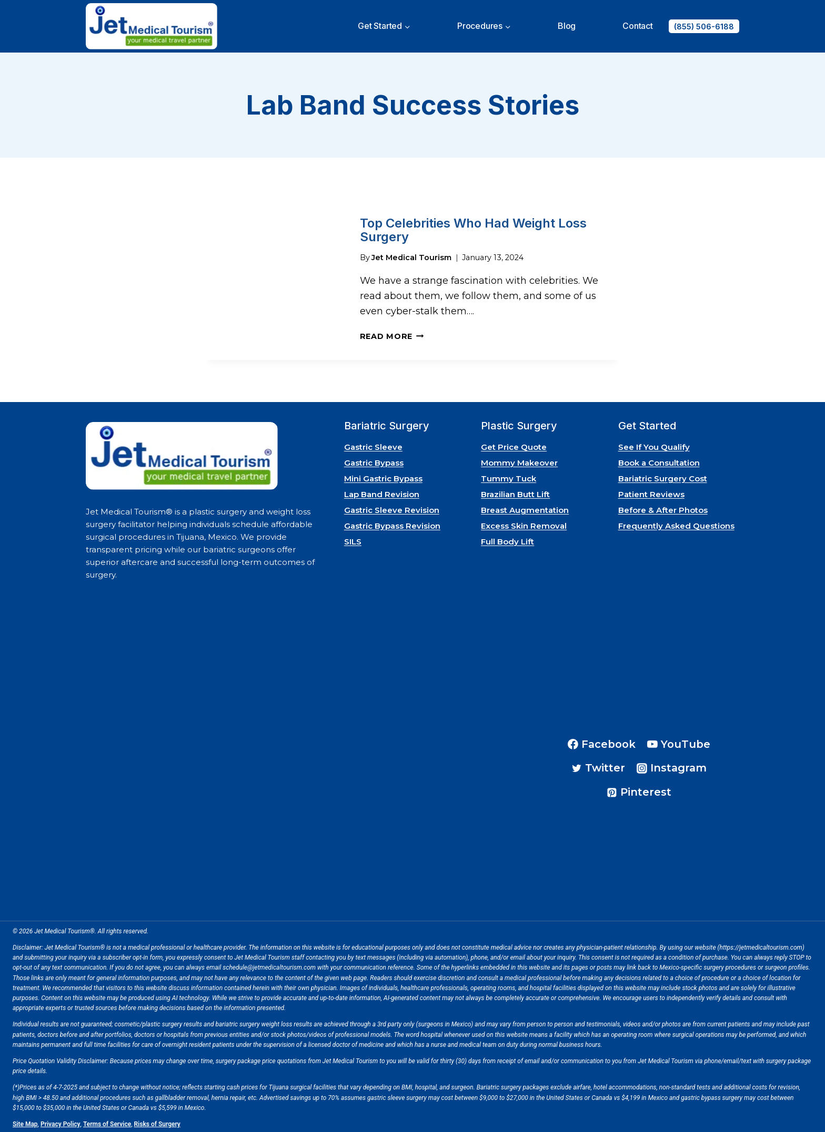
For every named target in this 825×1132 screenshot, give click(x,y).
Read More (392, 333)
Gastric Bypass (374, 460)
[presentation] (273, 279)
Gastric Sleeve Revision (391, 507)
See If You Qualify (654, 444)
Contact (637, 25)
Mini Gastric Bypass (383, 476)
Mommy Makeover (519, 460)
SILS (352, 539)
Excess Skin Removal (524, 523)
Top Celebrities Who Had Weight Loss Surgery (473, 229)
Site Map (25, 1121)
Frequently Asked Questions (676, 523)
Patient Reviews (651, 492)
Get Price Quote (514, 444)
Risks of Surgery (157, 1121)
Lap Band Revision (381, 492)
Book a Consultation (659, 460)
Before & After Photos (663, 507)
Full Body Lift (507, 539)
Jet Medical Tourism (411, 255)
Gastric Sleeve (373, 444)
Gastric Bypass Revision (392, 523)
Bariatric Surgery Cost (662, 476)
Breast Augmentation (525, 507)
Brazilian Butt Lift (515, 492)
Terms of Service (107, 1121)
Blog (567, 25)
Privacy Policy (61, 1121)
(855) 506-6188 (704, 26)
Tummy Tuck (508, 476)
